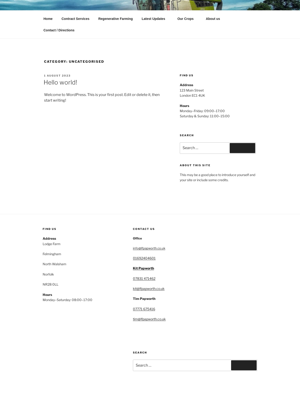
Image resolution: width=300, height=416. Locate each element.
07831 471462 (144, 278)
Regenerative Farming (115, 19)
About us (213, 19)
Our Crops (187, 19)
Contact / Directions (59, 30)
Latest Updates (156, 19)
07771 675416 (144, 309)
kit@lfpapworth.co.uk (149, 289)
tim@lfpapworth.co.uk (149, 319)
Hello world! (60, 82)
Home (48, 19)
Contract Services (75, 19)
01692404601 (144, 258)
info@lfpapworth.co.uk (149, 248)
